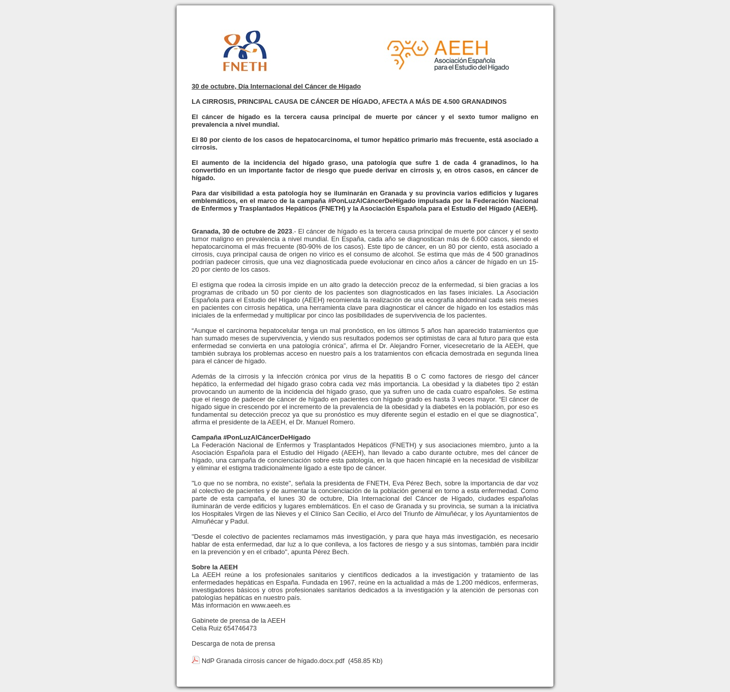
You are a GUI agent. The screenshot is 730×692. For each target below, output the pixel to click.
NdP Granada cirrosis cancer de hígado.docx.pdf (273, 661)
